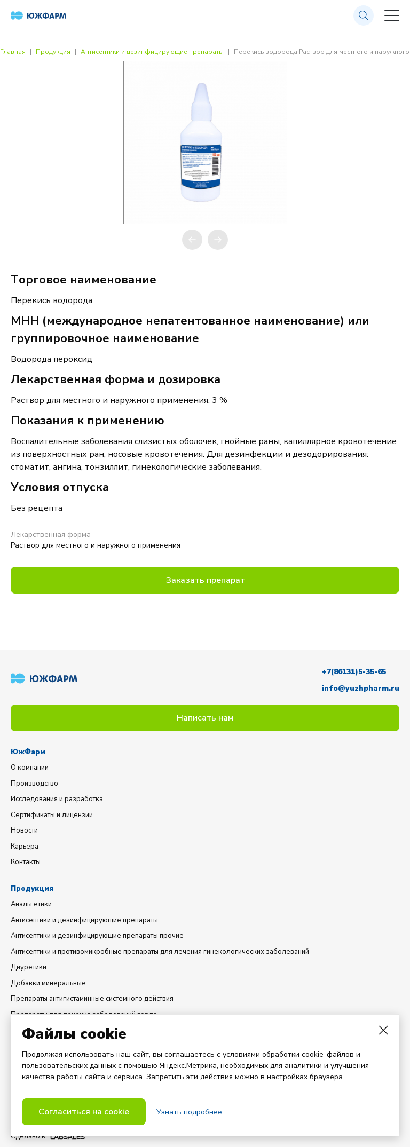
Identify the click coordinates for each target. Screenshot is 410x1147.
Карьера (24, 846)
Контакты (26, 862)
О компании (30, 767)
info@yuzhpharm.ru (360, 688)
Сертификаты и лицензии (52, 815)
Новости (24, 830)
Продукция (53, 52)
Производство (34, 783)
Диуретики (28, 967)
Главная (13, 52)
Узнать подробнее (189, 1112)
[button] (192, 240)
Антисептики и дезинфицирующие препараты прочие (97, 935)
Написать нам (205, 718)
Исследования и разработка (57, 799)
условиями (241, 1054)
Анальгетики (31, 904)
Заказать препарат (205, 580)
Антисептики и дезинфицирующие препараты (152, 52)
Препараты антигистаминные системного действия (92, 998)
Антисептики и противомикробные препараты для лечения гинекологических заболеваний (160, 951)
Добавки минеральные (48, 983)
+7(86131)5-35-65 (354, 672)
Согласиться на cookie (83, 1112)
